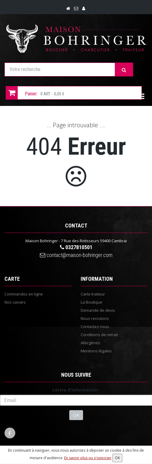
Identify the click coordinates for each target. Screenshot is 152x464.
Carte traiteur (93, 294)
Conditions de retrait (99, 334)
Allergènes (90, 342)
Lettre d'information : (76, 390)
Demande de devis (98, 310)
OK (76, 415)
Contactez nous (95, 326)
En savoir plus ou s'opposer (88, 457)
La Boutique (91, 302)
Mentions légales (96, 351)
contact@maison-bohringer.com (76, 255)
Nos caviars (15, 302)
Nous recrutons (95, 318)
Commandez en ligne (23, 294)
